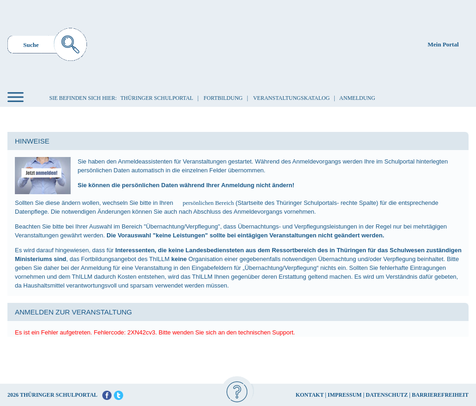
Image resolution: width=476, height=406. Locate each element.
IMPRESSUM (345, 395)
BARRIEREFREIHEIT (440, 395)
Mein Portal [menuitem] (443, 44)
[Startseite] (239, 43)
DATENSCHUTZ (387, 395)
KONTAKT (310, 395)
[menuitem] (47, 45)
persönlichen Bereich (208, 202)
